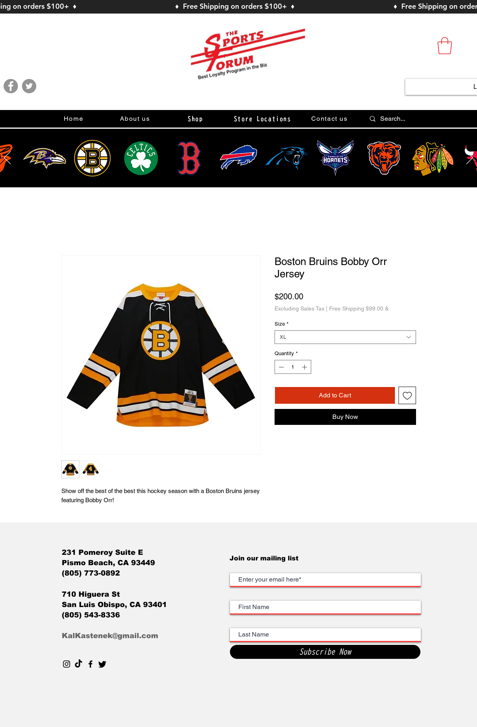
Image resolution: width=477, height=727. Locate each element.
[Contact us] (330, 119)
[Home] (74, 119)
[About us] (136, 119)
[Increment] (305, 367)
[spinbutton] (292, 367)
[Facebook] (11, 86)
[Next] (469, 158)
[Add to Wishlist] (407, 395)
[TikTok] (78, 664)
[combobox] (345, 337)
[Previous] (7, 158)
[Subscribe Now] (325, 652)
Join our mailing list (265, 558)
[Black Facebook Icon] (90, 664)
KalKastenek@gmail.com (110, 636)
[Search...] (424, 119)
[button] (445, 45)
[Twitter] (29, 86)
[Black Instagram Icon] (66, 664)
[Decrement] (280, 367)
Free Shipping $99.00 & (359, 308)
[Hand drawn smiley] (44, 158)
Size (282, 324)
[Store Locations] (263, 119)
